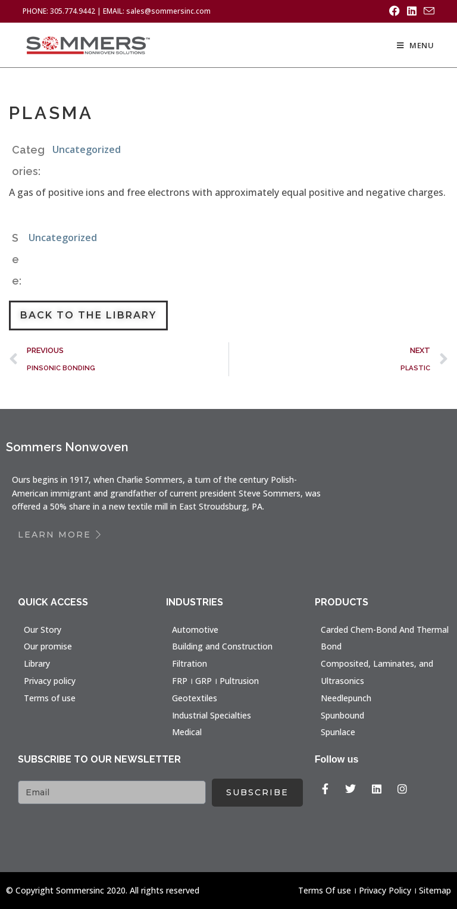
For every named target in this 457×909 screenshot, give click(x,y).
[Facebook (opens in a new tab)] (394, 11)
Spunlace (338, 732)
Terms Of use (324, 889)
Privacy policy (50, 680)
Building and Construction (222, 646)
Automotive (195, 629)
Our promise (48, 646)
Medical (187, 732)
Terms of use (50, 697)
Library (37, 663)
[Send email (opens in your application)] (427, 11)
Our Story (42, 629)
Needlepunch (346, 697)
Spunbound (342, 714)
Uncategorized (86, 149)
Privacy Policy (385, 889)
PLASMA (52, 112)
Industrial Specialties (211, 714)
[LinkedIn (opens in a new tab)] (411, 11)
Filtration (189, 663)
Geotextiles (194, 697)
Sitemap (435, 889)
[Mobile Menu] (415, 45)
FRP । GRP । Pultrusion (215, 680)
